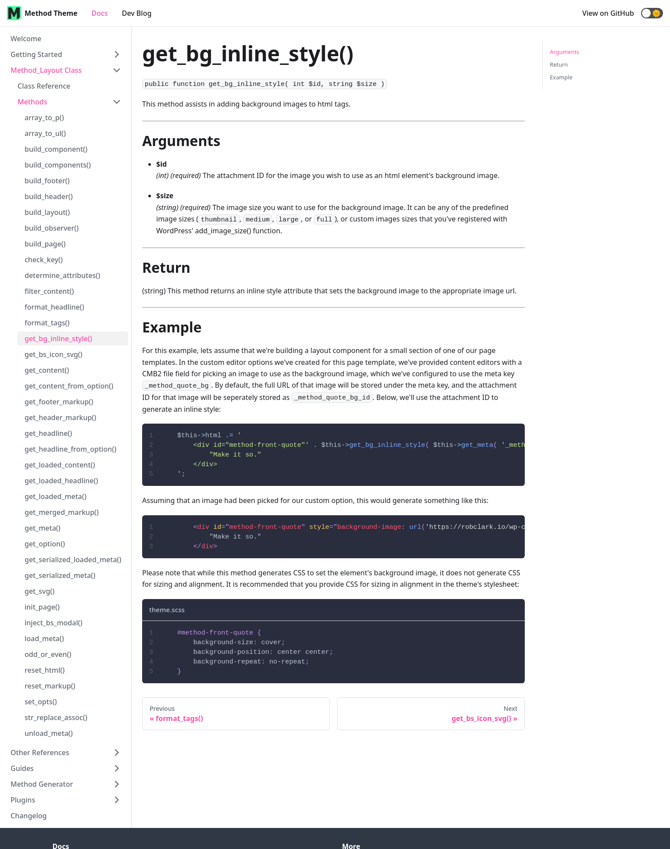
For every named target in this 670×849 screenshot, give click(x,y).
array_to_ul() (45, 133)
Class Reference (44, 86)
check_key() (44, 259)
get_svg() (39, 591)
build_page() (45, 244)
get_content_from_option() (69, 386)
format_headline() (54, 307)
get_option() (45, 544)
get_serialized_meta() (60, 575)
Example (561, 77)
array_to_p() (44, 117)
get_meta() (43, 528)
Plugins (23, 800)
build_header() (49, 196)
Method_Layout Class (46, 70)
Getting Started (36, 54)
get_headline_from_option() (70, 449)
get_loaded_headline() (61, 480)
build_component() (56, 149)
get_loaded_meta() (55, 496)
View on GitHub (608, 13)
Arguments (564, 52)
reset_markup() (50, 686)
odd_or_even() (48, 654)
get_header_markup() (60, 417)
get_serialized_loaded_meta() (73, 559)
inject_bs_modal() (53, 623)
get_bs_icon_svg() (53, 354)
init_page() (42, 607)
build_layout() (47, 212)
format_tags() (47, 323)
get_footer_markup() (59, 402)
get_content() (47, 370)
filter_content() (49, 291)
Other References (40, 752)
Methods (32, 102)
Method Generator (42, 784)
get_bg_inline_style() (58, 338)
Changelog (29, 815)
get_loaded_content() (60, 465)
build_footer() (47, 180)
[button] (652, 13)
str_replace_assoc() (56, 717)
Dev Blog (137, 13)
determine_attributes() (62, 275)
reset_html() (44, 670)
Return (559, 64)
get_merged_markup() (62, 512)
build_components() (58, 165)
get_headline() (48, 433)
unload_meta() (49, 733)
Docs (100, 13)
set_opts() (41, 701)
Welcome (26, 38)
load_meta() (44, 638)
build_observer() (52, 228)
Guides (22, 768)
